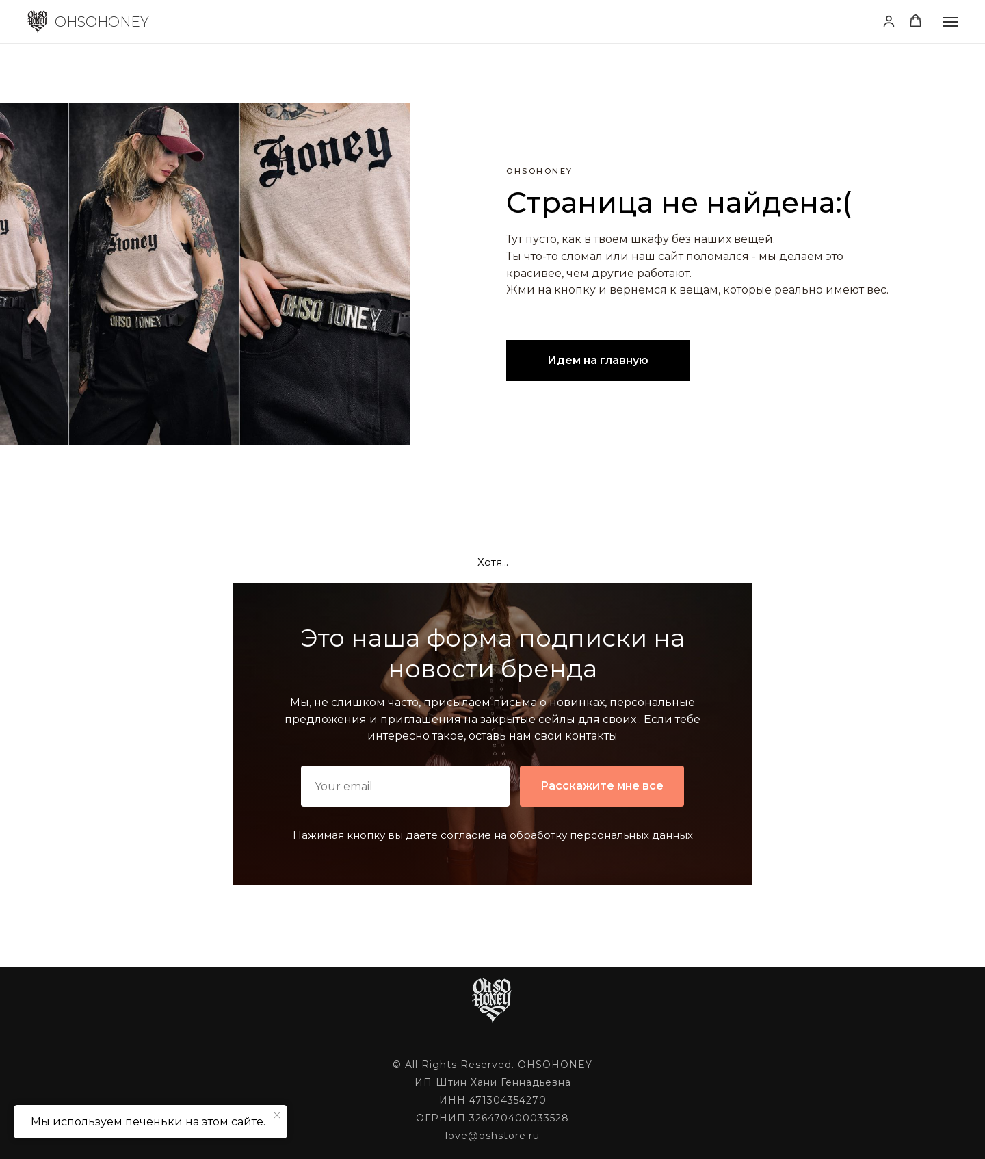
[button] (888, 20)
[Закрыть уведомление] (277, 1115)
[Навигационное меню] (950, 22)
